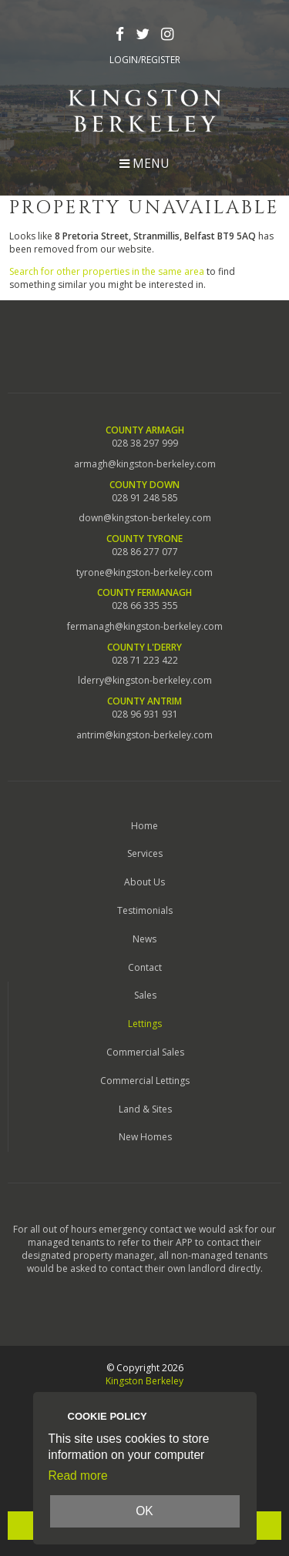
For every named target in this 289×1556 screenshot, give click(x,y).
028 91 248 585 (145, 498)
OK (144, 1511)
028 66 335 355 (145, 606)
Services (145, 853)
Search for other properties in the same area (106, 271)
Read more (78, 1475)
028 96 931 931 (145, 714)
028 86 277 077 (145, 552)
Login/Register (144, 60)
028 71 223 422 (145, 660)
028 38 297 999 (145, 443)
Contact (145, 967)
